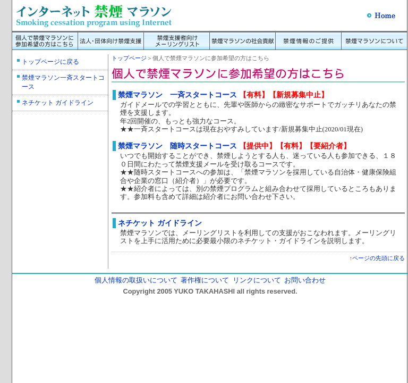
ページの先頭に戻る (378, 258)
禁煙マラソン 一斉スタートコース (177, 94)
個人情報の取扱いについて (136, 280)
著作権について (205, 280)
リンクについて (257, 280)
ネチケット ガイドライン (58, 102)
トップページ (129, 58)
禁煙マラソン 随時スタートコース (177, 145)
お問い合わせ (305, 280)
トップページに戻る (50, 61)
